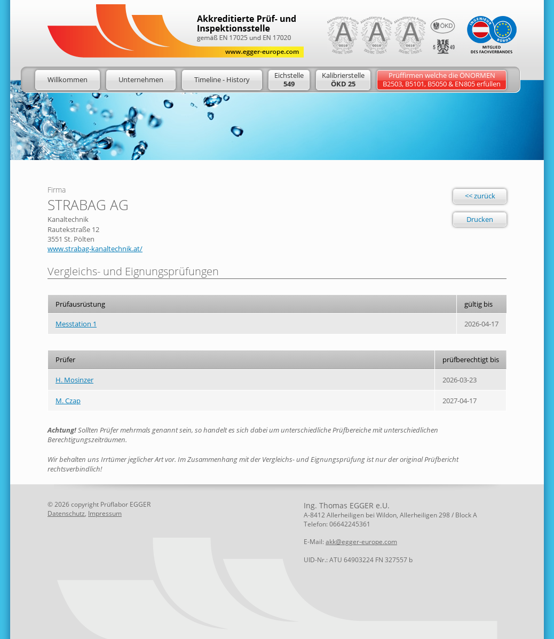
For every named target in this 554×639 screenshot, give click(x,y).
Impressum (105, 513)
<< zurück (480, 196)
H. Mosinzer (74, 380)
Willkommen (68, 79)
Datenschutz (66, 513)
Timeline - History (222, 79)
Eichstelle (289, 79)
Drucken (479, 219)
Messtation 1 (76, 324)
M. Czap (68, 400)
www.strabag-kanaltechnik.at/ (95, 248)
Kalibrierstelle (343, 79)
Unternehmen (140, 79)
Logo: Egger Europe (176, 31)
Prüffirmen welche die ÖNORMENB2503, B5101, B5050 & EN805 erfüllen (442, 79)
